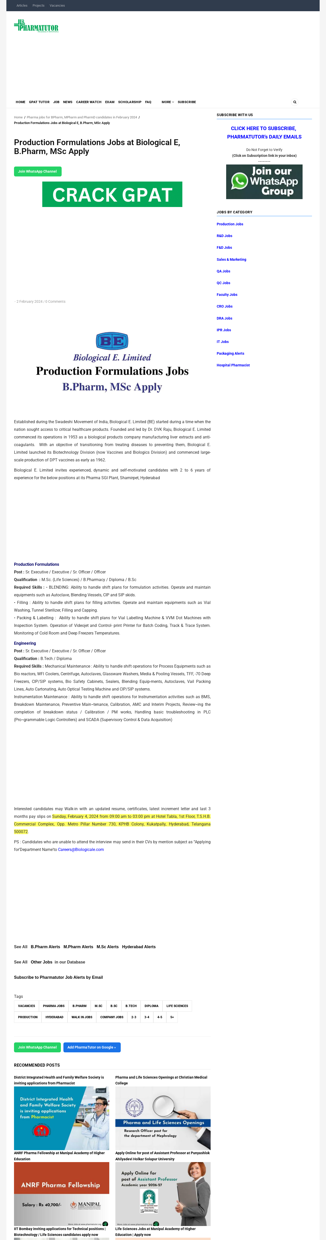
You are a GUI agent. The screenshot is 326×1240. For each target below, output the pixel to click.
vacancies (26, 1006)
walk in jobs (82, 1017)
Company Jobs (111, 1017)
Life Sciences (177, 1006)
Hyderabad (54, 1017)
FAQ (165, 103)
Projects (39, 5)
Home (21, 103)
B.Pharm (80, 1006)
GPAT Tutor (42, 103)
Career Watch (99, 103)
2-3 (133, 1017)
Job (62, 103)
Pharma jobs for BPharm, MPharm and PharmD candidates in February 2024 (82, 117)
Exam (122, 103)
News (75, 103)
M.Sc (98, 1006)
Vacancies (57, 5)
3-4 (146, 1017)
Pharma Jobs (53, 1006)
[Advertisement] (188, 52)
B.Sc (114, 1006)
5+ (172, 1017)
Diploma (151, 1006)
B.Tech (131, 1006)
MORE (186, 103)
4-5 (159, 1017)
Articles (22, 5)
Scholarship (144, 103)
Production (27, 1017)
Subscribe (208, 103)
